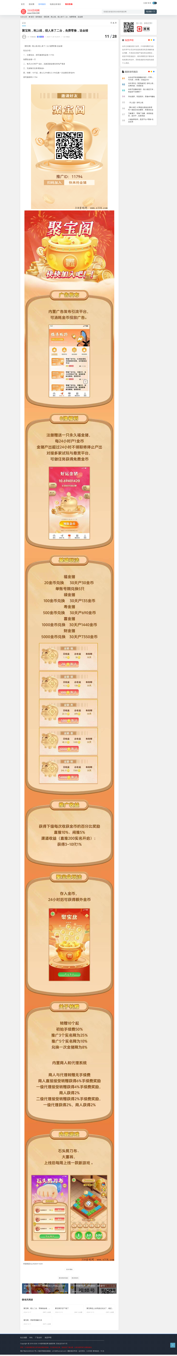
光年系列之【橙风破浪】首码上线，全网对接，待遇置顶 (141, 84)
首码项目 (41, 3)
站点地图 (23, 1339)
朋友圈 (30, 3)
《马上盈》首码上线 (135, 102)
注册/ (145, 3)
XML (31, 1339)
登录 (149, 3)
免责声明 (48, 1339)
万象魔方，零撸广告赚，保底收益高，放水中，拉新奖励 (140, 114)
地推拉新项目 (54, 3)
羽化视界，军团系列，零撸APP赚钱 (141, 96)
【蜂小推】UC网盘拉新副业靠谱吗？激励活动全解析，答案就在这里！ (140, 109)
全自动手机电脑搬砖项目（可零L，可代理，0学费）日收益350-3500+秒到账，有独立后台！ (141, 79)
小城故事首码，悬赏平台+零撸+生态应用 (141, 120)
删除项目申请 (72, 1352)
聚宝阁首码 (75, 1278)
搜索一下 (150, 10)
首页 (22, 3)
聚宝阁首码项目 (63, 1278)
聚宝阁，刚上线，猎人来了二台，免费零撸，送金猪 (63, 17)
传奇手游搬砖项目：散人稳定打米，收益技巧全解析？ (141, 90)
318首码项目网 (43, 1345)
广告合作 (38, 1339)
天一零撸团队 (35, 37)
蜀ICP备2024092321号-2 (29, 1352)
